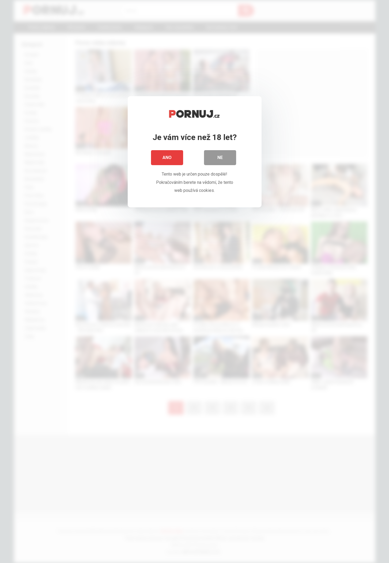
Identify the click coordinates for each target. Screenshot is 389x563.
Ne (220, 157)
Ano (167, 157)
